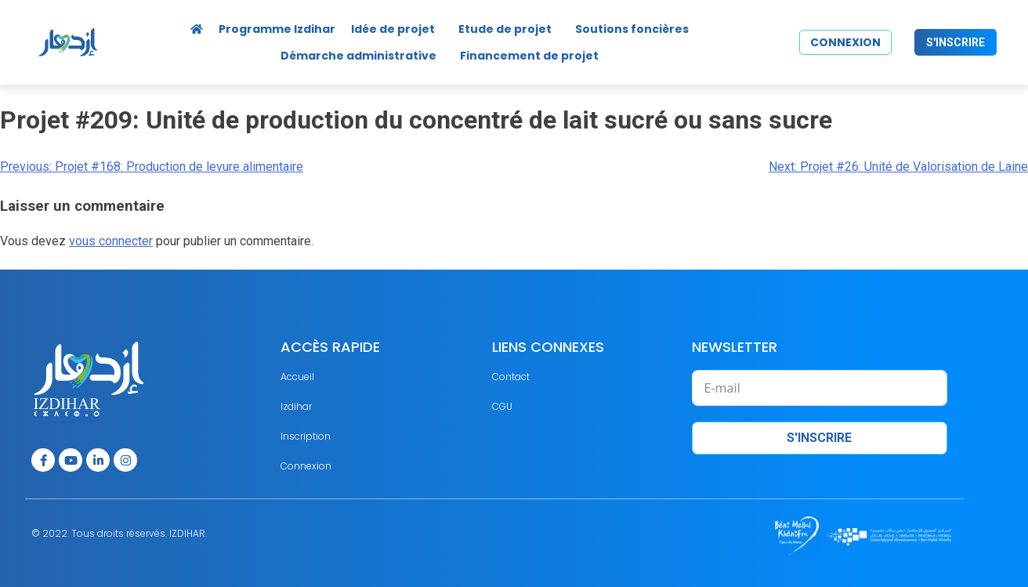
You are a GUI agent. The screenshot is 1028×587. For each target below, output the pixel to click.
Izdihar (296, 406)
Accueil (297, 376)
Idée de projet (393, 29)
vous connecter (111, 241)
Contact (511, 376)
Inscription (306, 436)
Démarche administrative (358, 55)
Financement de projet (529, 55)
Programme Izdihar (277, 29)
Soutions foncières (632, 29)
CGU (502, 406)
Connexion (306, 466)
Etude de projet (505, 29)
